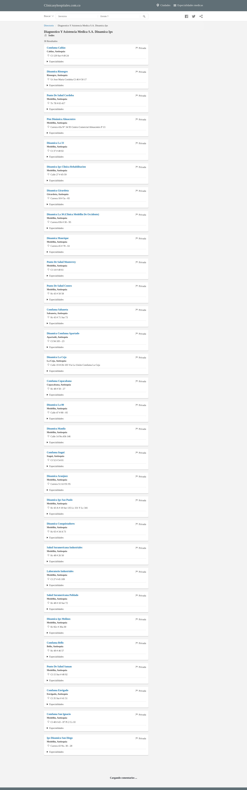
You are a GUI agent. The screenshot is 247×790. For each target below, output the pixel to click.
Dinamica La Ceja (56, 357)
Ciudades (163, 5)
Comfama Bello (55, 642)
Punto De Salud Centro (59, 285)
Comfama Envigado (57, 690)
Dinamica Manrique (58, 238)
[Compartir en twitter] (193, 16)
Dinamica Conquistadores (61, 523)
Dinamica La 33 (55, 143)
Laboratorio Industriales (60, 571)
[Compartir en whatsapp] (200, 16)
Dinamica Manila (56, 428)
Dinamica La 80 (55, 404)
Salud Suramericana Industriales (64, 547)
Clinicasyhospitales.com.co (62, 5)
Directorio (49, 25)
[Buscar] (144, 16)
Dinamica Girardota (58, 190)
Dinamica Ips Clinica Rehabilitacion (66, 166)
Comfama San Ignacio (59, 714)
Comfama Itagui (55, 452)
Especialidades (56, 61)
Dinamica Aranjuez (57, 476)
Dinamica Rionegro (57, 71)
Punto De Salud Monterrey (61, 262)
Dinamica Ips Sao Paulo (59, 499)
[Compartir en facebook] (186, 16)
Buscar (49, 16)
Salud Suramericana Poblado (62, 595)
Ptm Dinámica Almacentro (61, 119)
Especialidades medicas (188, 5)
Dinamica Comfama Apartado (63, 333)
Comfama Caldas (56, 47)
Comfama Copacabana (59, 381)
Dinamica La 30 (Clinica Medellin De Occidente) (73, 214)
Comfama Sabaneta (57, 309)
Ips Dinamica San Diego (60, 738)
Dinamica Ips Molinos (58, 619)
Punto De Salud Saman (59, 666)
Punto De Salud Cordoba (60, 95)
